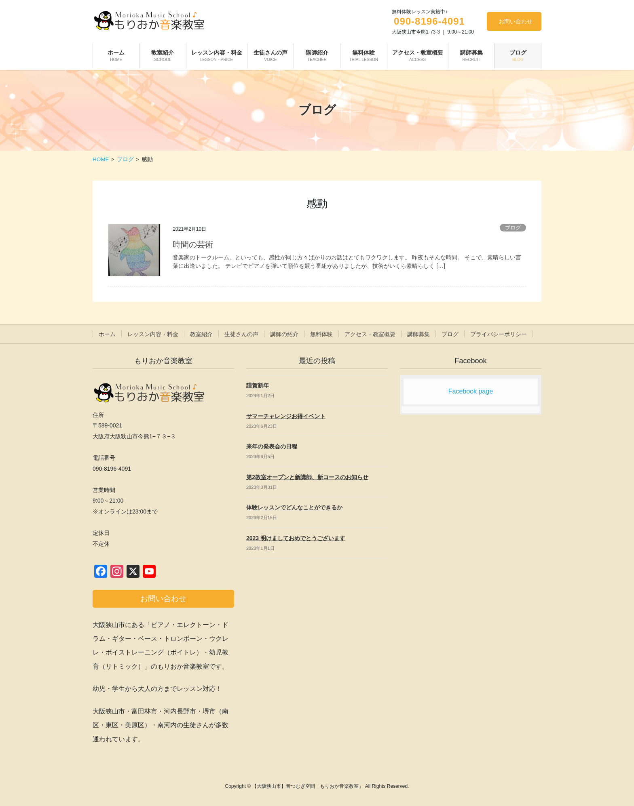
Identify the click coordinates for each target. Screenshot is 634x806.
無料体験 (321, 334)
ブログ (513, 228)
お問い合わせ (516, 21)
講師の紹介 (284, 334)
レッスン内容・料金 (152, 334)
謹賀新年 (257, 385)
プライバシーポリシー (498, 334)
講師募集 (418, 334)
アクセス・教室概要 (369, 334)
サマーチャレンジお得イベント (285, 416)
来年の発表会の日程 (271, 446)
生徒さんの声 (241, 334)
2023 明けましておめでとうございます (295, 538)
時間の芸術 (193, 244)
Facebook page (470, 391)
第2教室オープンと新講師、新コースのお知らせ (307, 477)
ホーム (107, 334)
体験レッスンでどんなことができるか (294, 507)
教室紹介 (201, 334)
